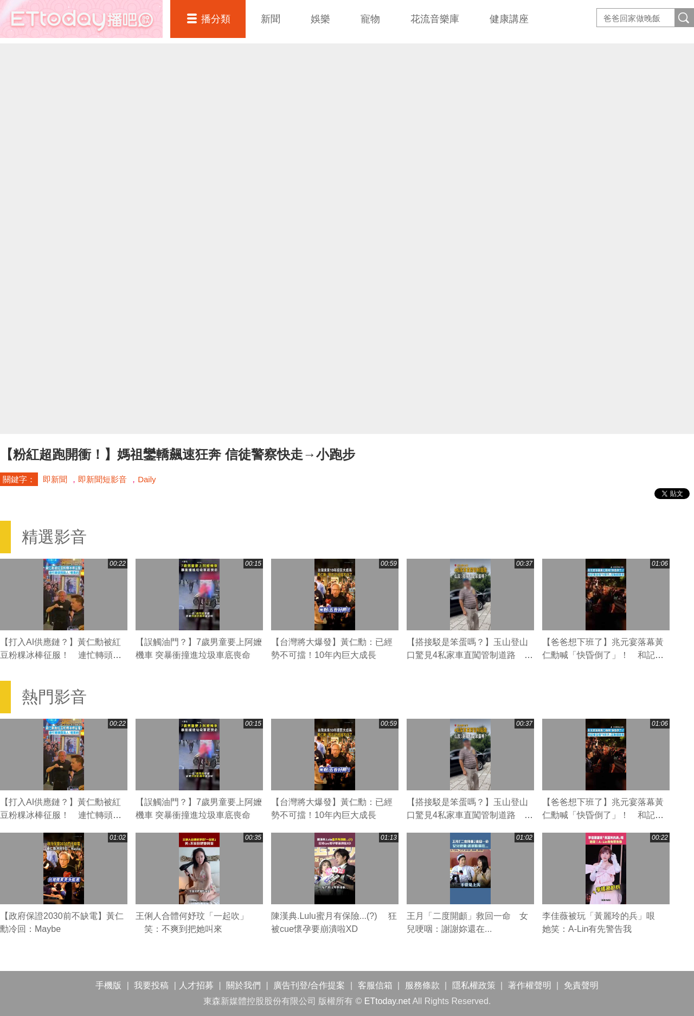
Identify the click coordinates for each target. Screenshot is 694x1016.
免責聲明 (581, 985)
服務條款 (422, 985)
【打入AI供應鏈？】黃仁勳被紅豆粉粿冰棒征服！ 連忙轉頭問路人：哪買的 (60, 655)
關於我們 (243, 985)
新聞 (270, 19)
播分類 (215, 19)
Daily (147, 479)
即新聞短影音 (102, 479)
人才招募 (196, 985)
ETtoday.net (387, 1001)
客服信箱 (375, 985)
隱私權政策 (474, 985)
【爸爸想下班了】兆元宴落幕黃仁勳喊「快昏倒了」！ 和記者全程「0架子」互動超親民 (603, 655)
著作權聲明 (529, 985)
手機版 (108, 985)
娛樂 (320, 19)
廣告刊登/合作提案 (309, 985)
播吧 (81, 19)
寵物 (370, 19)
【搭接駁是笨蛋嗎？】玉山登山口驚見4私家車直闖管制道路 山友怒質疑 (470, 655)
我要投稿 (151, 985)
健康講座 (509, 19)
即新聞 (55, 479)
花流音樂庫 (434, 19)
